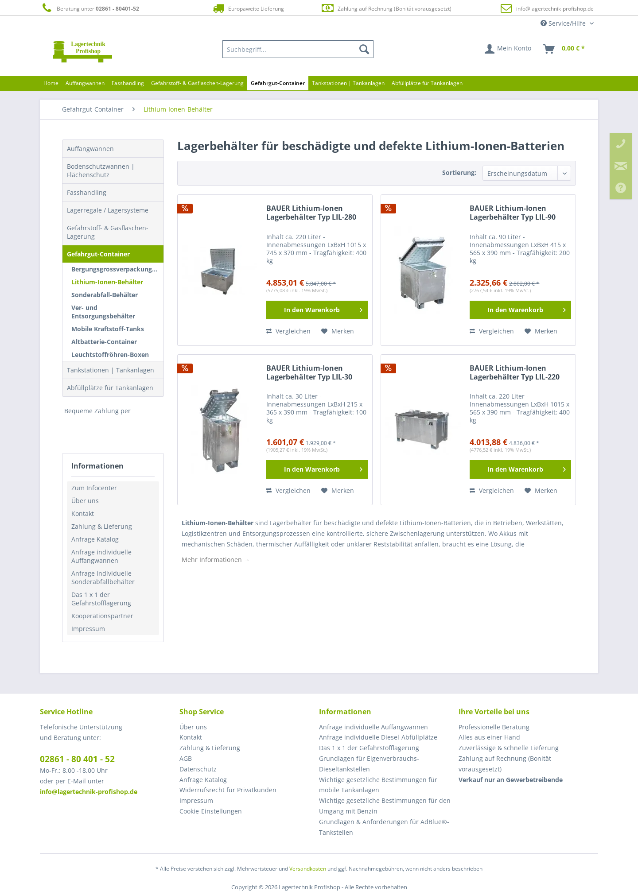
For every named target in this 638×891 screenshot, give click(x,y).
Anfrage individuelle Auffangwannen (101, 556)
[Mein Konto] (508, 49)
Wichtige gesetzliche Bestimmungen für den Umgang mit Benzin (385, 805)
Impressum (88, 628)
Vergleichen (288, 331)
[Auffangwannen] (85, 83)
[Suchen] (364, 49)
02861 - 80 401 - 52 (77, 759)
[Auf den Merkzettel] (337, 331)
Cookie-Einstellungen (210, 811)
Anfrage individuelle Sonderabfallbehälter (103, 577)
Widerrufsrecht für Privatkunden (227, 790)
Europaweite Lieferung (247, 8)
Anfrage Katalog (95, 539)
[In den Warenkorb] (317, 310)
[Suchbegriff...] (298, 49)
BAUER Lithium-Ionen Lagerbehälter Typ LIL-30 (309, 373)
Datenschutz (198, 769)
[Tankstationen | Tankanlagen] (348, 83)
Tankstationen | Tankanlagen (110, 370)
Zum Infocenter (94, 488)
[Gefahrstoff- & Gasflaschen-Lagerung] (197, 83)
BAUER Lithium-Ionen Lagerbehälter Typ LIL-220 (515, 373)
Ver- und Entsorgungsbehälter (103, 311)
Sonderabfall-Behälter (104, 295)
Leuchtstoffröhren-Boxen (110, 354)
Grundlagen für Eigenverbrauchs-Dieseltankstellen (369, 763)
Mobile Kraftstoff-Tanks (107, 329)
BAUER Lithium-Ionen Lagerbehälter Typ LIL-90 (513, 213)
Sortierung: (459, 172)
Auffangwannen (90, 148)
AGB (185, 758)
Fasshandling (86, 192)
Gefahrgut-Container (98, 254)
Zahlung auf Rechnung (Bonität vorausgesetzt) (386, 8)
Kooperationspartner (102, 616)
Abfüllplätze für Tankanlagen (110, 388)
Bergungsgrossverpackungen (115, 269)
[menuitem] (298, 49)
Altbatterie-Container (104, 341)
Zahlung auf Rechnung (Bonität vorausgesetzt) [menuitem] (505, 763)
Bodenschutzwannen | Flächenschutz (101, 170)
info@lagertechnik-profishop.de (555, 8)
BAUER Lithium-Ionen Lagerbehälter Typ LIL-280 (311, 213)
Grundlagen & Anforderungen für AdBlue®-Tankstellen (384, 827)
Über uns (85, 500)
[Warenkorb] (564, 49)
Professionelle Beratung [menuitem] (494, 727)
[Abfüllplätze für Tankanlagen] (427, 83)
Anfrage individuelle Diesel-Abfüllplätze (378, 737)
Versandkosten (307, 868)
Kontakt (82, 513)
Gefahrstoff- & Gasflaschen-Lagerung (107, 232)
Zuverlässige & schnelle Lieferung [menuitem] (509, 748)
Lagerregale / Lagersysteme (107, 210)
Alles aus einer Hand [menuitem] (489, 737)
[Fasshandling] (128, 83)
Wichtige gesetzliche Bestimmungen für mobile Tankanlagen (378, 784)
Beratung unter (89, 8)
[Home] (51, 83)
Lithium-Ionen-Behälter (107, 282)
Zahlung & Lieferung (101, 526)
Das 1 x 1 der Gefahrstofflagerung (101, 598)
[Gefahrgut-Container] (277, 83)
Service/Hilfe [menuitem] (564, 23)
